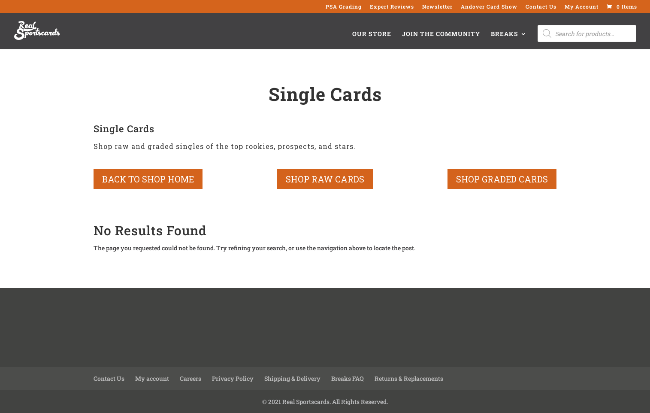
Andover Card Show (489, 7)
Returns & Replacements (409, 378)
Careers (190, 378)
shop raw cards (325, 179)
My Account (582, 7)
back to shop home (148, 179)
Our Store (371, 34)
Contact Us (541, 7)
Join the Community (441, 34)
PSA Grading (344, 7)
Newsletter (437, 7)
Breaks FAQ (347, 378)
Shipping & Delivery (292, 378)
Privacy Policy (233, 378)
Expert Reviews (392, 7)
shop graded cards (502, 179)
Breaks (504, 34)
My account (152, 378)
